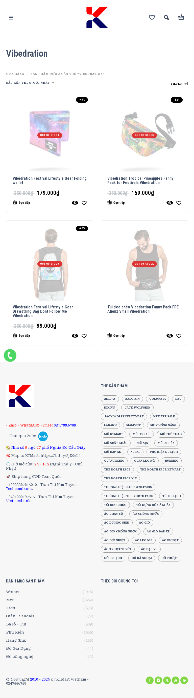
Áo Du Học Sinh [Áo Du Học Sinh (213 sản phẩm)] (116, 522)
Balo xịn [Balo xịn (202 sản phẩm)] (132, 398)
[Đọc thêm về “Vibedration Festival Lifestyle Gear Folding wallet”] (40, 203)
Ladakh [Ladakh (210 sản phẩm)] (110, 425)
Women (13, 592)
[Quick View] (75, 202)
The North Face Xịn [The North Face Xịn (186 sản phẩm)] (120, 478)
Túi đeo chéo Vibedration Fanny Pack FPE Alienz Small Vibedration (143, 309)
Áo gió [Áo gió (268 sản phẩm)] (144, 522)
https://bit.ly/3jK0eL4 (61, 456)
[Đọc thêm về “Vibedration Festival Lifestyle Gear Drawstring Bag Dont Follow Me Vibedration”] (40, 335)
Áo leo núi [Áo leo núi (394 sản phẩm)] (143, 540)
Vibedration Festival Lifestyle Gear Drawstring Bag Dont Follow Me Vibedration (43, 311)
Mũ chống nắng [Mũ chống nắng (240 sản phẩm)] (163, 425)
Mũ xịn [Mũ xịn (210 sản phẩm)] (142, 443)
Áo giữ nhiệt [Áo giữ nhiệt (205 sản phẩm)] (114, 540)
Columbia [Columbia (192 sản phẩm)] (157, 398)
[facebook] (150, 680)
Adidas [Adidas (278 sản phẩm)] (110, 398)
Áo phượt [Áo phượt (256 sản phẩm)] (170, 540)
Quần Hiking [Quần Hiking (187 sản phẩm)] (114, 460)
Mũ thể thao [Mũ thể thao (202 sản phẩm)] (171, 434)
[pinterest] (184, 680)
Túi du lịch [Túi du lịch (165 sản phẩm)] (171, 496)
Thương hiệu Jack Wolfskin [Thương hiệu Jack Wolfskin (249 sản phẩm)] (128, 487)
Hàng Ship (16, 640)
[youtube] (175, 680)
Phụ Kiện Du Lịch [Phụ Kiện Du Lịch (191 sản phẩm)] (164, 452)
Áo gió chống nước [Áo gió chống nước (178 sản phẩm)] (120, 531)
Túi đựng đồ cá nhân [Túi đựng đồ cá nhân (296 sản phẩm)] (153, 505)
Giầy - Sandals (20, 616)
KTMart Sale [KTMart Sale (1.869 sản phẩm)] (164, 416)
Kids (10, 608)
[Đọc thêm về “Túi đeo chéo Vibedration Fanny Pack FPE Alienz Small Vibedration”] (135, 335)
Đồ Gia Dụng (18, 648)
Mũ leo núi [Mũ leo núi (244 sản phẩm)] (142, 434)
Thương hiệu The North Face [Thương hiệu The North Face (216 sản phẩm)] (128, 496)
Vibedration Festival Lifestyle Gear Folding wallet (50, 180)
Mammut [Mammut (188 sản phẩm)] (133, 425)
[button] (11, 17)
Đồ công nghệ (19, 656)
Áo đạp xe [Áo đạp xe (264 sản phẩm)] (149, 549)
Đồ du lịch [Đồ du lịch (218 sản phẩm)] (113, 558)
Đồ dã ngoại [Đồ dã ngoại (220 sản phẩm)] (142, 558)
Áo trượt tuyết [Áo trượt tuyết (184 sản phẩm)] (117, 549)
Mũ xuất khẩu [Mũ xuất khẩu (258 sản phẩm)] (115, 443)
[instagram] (158, 680)
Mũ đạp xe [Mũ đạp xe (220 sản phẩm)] (112, 452)
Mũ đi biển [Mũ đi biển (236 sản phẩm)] (166, 443)
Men (10, 600)
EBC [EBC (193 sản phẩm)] (178, 398)
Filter (179, 83)
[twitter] (167, 680)
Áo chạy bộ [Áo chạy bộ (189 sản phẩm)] (113, 513)
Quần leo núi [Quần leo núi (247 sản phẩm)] (144, 460)
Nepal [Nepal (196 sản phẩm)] (135, 452)
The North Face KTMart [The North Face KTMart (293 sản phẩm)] (160, 469)
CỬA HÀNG (15, 74)
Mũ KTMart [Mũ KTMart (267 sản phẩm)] (113, 434)
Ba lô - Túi (16, 624)
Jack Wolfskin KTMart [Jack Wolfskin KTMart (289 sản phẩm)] (124, 416)
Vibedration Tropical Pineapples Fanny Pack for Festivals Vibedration (140, 180)
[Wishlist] (152, 17)
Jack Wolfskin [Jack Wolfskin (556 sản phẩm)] (137, 407)
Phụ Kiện (15, 632)
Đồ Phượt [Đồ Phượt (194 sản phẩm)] (169, 558)
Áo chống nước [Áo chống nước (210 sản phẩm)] (146, 513)
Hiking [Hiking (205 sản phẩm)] (109, 407)
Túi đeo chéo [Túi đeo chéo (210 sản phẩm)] (115, 505)
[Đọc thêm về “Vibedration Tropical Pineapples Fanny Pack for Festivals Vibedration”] (135, 203)
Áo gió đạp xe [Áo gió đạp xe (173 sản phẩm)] (158, 531)
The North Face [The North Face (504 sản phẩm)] (117, 469)
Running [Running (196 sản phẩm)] (171, 460)
